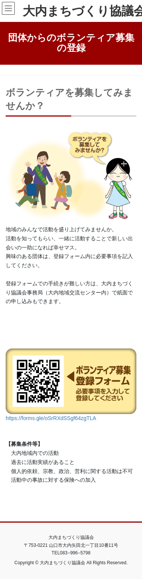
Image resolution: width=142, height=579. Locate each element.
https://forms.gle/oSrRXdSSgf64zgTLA (51, 418)
